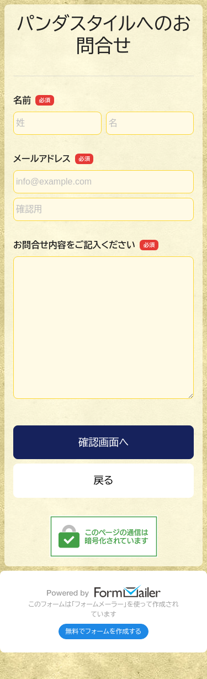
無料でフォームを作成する (104, 631)
